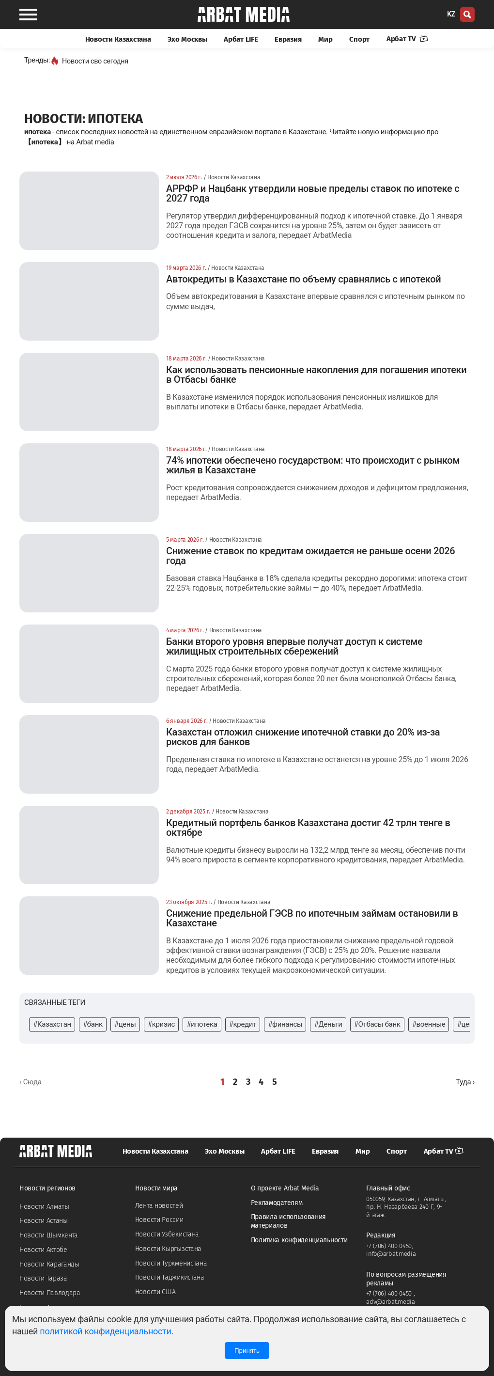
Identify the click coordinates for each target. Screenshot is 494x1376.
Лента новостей (159, 1206)
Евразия (288, 39)
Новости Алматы (44, 1207)
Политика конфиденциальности (299, 1240)
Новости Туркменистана (171, 1263)
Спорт (359, 39)
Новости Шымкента (48, 1235)
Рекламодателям (277, 1203)
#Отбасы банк (377, 1024)
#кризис (161, 1024)
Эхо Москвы (187, 39)
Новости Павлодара (49, 1293)
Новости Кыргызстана (168, 1249)
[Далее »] (465, 1082)
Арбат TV (407, 38)
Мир (325, 39)
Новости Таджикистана (169, 1277)
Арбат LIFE (241, 39)
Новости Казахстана (118, 39)
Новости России (159, 1220)
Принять (247, 1350)
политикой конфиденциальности (105, 1331)
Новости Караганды (49, 1264)
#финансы (285, 1024)
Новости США (155, 1292)
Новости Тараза (43, 1278)
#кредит (243, 1024)
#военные (429, 1024)
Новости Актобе (43, 1250)
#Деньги (328, 1024)
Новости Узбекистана (167, 1234)
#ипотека (201, 1024)
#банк (93, 1024)
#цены (125, 1024)
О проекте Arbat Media (285, 1188)
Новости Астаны (43, 1221)
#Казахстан (52, 1024)
